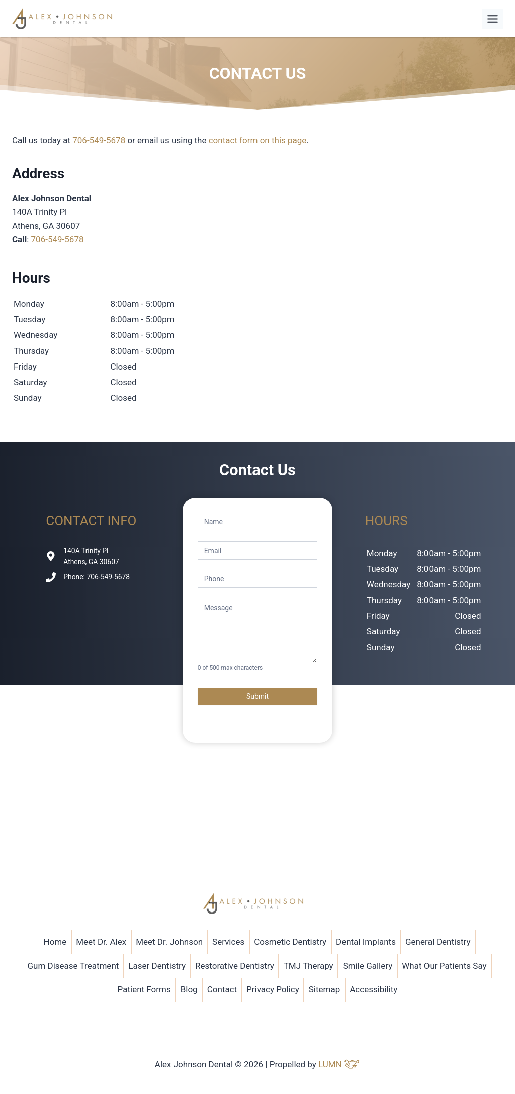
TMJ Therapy (308, 966)
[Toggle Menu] (492, 19)
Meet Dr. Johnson (169, 942)
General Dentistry (438, 942)
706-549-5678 (98, 140)
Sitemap (324, 989)
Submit (257, 696)
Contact (222, 989)
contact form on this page (258, 140)
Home (55, 942)
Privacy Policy (272, 989)
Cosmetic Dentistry (290, 942)
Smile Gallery (368, 966)
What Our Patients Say (444, 966)
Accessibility (373, 989)
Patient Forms (144, 989)
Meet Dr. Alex (101, 942)
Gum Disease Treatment (73, 966)
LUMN (339, 1064)
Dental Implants (366, 942)
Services (228, 942)
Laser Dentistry (157, 966)
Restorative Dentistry (234, 966)
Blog (189, 989)
